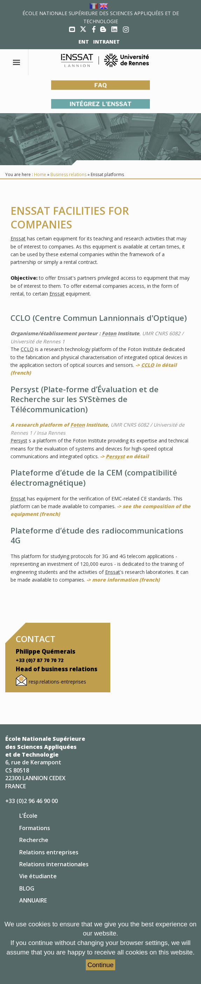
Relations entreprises (48, 852)
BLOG (26, 888)
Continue (101, 965)
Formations (34, 828)
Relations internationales (54, 864)
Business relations (68, 174)
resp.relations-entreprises (57, 681)
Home (40, 174)
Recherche (33, 840)
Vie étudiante (38, 876)
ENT (83, 41)
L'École (28, 816)
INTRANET (106, 41)
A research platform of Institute (59, 424)
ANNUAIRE (33, 900)
